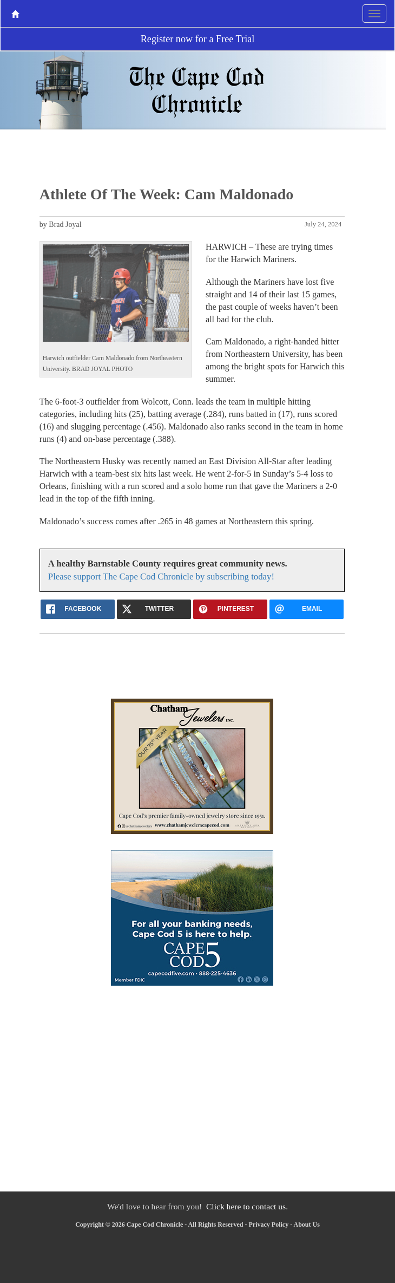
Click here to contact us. (247, 1206)
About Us (307, 1224)
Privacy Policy (269, 1224)
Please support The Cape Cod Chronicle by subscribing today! (161, 576)
